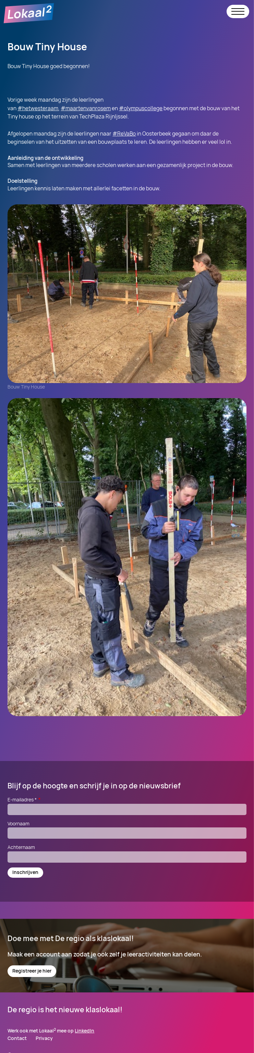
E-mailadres (24, 799)
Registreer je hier (31, 970)
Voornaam (18, 823)
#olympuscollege (140, 108)
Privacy (44, 1038)
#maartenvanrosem (86, 108)
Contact (17, 1038)
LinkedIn (84, 1030)
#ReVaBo (124, 133)
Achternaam (21, 847)
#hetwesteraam (37, 108)
